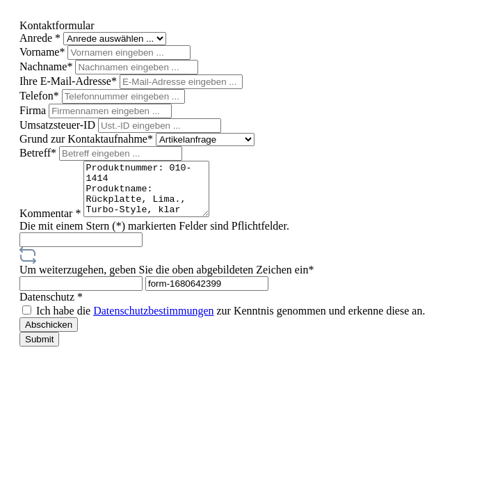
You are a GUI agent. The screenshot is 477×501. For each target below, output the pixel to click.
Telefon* (40, 96)
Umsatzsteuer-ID (58, 125)
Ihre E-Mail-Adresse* (69, 81)
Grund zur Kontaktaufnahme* (87, 139)
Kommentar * (51, 224)
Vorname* (43, 52)
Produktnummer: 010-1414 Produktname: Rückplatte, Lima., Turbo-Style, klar (153, 194)
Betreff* (39, 153)
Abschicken (48, 335)
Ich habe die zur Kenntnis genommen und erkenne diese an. (230, 321)
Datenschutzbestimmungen (153, 321)
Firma (34, 110)
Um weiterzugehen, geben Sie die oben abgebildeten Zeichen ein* (166, 280)
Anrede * (41, 38)
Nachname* (47, 66)
